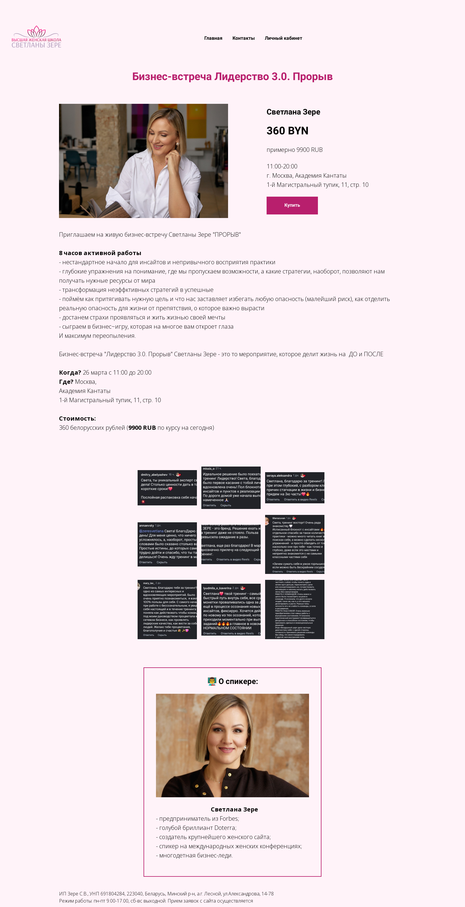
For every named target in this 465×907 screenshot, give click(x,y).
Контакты (244, 38)
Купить (292, 205)
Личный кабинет (283, 38)
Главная (214, 38)
